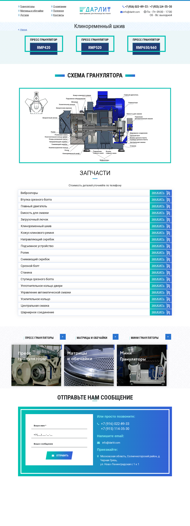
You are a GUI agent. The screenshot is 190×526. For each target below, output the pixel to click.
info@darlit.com (130, 12)
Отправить (60, 455)
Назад (22, 29)
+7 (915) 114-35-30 (161, 6)
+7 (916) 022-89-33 (135, 6)
